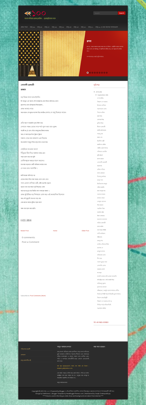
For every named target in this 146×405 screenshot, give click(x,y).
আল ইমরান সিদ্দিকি (101, 230)
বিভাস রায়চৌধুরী (102, 298)
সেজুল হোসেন (101, 201)
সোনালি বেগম (101, 265)
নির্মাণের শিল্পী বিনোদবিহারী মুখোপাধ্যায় (109, 294)
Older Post (85, 231)
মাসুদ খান (100, 180)
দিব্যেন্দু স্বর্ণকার (101, 176)
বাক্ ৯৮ (39, 27)
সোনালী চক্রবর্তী (27, 84)
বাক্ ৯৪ (68, 27)
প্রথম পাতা (24, 27)
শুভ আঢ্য (99, 273)
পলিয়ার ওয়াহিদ (102, 151)
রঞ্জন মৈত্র (99, 116)
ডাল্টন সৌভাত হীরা (103, 244)
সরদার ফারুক (101, 194)
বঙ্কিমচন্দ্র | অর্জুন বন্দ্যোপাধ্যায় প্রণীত (108, 290)
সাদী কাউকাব (101, 233)
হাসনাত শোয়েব (100, 198)
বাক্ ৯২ (83, 27)
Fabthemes (46, 393)
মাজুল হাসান (101, 251)
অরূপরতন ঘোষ (101, 109)
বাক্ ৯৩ (76, 27)
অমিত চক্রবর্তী (101, 223)
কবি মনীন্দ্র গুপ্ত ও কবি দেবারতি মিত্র (105, 280)
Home (55, 231)
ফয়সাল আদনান (102, 219)
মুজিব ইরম (100, 123)
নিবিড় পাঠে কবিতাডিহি (104, 305)
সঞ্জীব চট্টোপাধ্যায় (102, 148)
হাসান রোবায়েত (101, 173)
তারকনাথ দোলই (101, 269)
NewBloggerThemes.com (74, 393)
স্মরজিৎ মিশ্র (101, 208)
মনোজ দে (100, 248)
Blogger (62, 391)
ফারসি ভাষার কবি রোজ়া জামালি (107, 276)
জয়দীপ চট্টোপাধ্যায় (101, 130)
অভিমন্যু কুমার (101, 283)
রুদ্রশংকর (99, 166)
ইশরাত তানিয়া (101, 105)
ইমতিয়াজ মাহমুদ (102, 184)
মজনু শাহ (100, 241)
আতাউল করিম (100, 212)
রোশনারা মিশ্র (100, 119)
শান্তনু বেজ (100, 134)
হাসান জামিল (100, 226)
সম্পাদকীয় (100, 98)
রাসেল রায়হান (100, 159)
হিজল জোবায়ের (100, 216)
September (102, 95)
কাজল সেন (99, 137)
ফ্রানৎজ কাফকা (102, 287)
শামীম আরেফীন (100, 187)
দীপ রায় (99, 258)
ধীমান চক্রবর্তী (101, 127)
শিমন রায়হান (100, 205)
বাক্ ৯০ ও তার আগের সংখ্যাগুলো (106, 27)
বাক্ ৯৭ (47, 27)
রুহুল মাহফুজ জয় (101, 191)
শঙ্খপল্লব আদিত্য (101, 308)
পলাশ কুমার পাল (102, 262)
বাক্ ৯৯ (32, 27)
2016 (97, 92)
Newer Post (25, 231)
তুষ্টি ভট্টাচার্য (100, 155)
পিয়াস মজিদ (101, 112)
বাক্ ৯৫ (61, 27)
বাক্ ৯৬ (54, 27)
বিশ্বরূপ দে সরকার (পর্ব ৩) (104, 301)
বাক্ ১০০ (46, 391)
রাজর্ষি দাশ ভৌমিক (101, 144)
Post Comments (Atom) (38, 296)
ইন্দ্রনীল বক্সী (100, 141)
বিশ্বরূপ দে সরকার (102, 102)
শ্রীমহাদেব (99, 237)
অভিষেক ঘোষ (101, 255)
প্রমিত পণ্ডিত (101, 169)
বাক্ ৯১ (90, 27)
